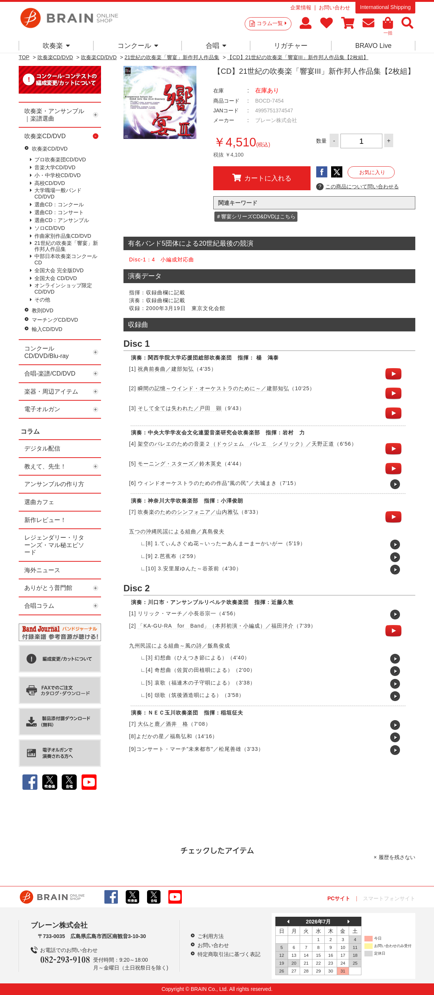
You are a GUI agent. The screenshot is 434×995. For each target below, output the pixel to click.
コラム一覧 (272, 23)
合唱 (216, 45)
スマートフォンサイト (389, 898)
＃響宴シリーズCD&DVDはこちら (256, 216)
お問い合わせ (334, 7)
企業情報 (300, 7)
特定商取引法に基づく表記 (229, 954)
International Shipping (385, 7)
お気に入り (372, 172)
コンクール (137, 45)
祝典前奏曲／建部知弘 (166, 369)
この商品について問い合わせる (357, 187)
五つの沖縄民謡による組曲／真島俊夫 (176, 531)
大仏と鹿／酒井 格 (163, 724)
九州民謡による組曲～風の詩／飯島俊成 (179, 646)
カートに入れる (261, 178)
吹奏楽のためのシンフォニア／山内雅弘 (188, 512)
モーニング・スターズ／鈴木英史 (180, 464)
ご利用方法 (211, 936)
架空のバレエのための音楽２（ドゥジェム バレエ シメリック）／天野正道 (236, 444)
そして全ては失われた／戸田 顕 (180, 408)
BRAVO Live (373, 45)
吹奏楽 (56, 45)
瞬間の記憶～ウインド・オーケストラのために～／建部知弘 (213, 388)
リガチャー (291, 45)
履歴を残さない (397, 857)
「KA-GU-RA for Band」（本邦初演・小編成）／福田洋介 (216, 626)
